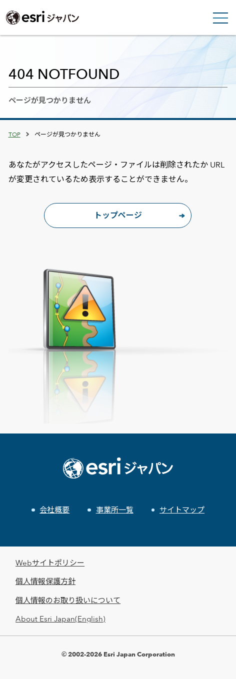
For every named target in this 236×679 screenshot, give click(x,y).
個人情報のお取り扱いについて (68, 600)
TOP (14, 134)
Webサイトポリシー (50, 563)
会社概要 (55, 509)
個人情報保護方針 (46, 581)
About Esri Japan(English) (61, 619)
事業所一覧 (115, 509)
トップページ (118, 215)
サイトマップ (182, 509)
